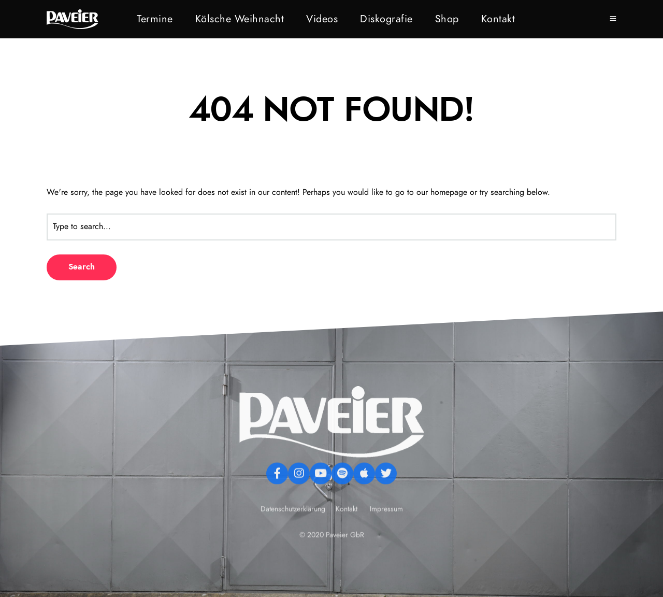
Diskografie (386, 19)
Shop (447, 19)
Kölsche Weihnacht (239, 19)
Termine (155, 19)
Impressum (386, 528)
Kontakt (498, 19)
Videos (322, 19)
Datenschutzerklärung (294, 528)
